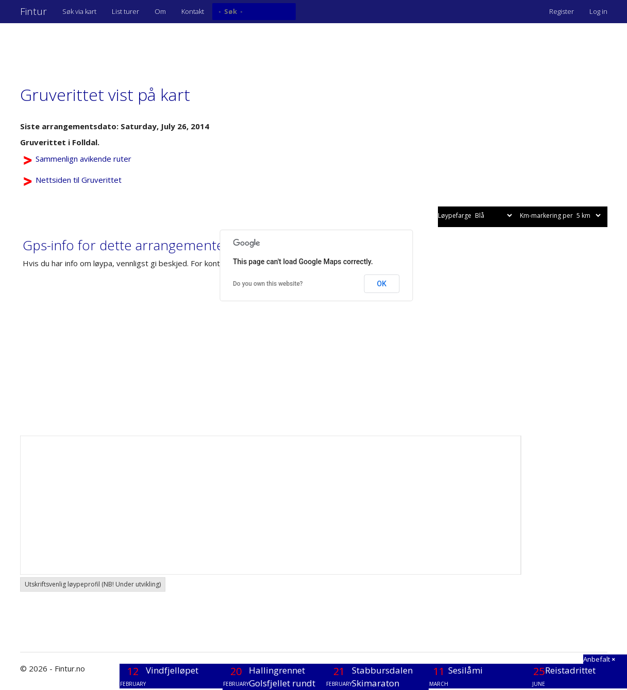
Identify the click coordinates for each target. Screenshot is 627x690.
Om (160, 11)
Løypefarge (476, 215)
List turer (125, 11)
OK (382, 284)
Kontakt (192, 11)
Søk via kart (79, 11)
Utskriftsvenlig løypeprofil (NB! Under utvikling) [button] (93, 584)
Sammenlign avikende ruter (83, 158)
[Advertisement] (207, 49)
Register (561, 11)
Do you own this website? (268, 283)
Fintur (33, 11)
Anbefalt (599, 659)
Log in (598, 11)
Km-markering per (561, 215)
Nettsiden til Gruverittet (79, 180)
